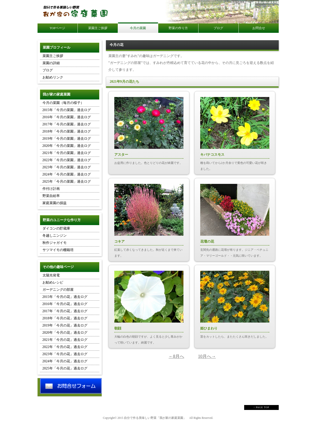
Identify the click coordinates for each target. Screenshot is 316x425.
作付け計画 (51, 189)
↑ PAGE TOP (261, 407)
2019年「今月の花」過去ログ (64, 325)
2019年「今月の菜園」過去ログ (66, 138)
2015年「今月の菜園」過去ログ (66, 110)
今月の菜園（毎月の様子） (63, 103)
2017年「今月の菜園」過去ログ (66, 124)
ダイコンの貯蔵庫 (56, 228)
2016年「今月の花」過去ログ (64, 304)
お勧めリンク (52, 77)
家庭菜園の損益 (54, 203)
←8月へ (176, 356)
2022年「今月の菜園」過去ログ (66, 160)
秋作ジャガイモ (54, 243)
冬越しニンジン (54, 235)
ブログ (47, 70)
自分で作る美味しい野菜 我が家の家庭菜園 (255, 2)
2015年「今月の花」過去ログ (64, 297)
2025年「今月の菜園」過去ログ (66, 181)
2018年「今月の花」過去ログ (64, 318)
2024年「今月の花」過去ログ (64, 361)
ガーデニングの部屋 (58, 289)
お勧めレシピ (52, 282)
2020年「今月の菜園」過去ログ (66, 146)
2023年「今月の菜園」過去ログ (66, 167)
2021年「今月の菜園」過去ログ (66, 153)
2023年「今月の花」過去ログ (64, 354)
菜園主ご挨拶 (52, 56)
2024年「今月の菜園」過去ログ (66, 174)
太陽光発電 (51, 275)
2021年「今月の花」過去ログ (64, 340)
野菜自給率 (51, 196)
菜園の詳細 (51, 63)
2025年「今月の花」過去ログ (64, 368)
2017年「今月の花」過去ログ (64, 311)
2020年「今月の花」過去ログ (64, 332)
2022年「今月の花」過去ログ (64, 347)
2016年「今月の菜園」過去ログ (66, 117)
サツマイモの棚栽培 (58, 250)
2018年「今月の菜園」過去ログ (66, 131)
